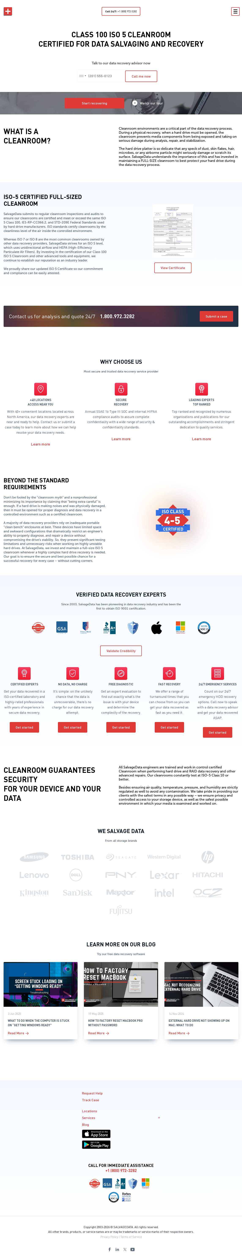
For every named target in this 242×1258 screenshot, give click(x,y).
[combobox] (82, 76)
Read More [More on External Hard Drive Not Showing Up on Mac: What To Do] (177, 1033)
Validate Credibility (121, 650)
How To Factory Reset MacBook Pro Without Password (115, 1023)
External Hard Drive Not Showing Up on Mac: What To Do (199, 1023)
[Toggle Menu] (235, 11)
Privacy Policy (109, 1237)
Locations (89, 1111)
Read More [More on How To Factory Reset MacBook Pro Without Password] (96, 1033)
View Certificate (173, 267)
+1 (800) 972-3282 (121, 11)
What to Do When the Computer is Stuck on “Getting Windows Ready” (38, 1023)
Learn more (40, 444)
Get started (24, 727)
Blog (85, 1124)
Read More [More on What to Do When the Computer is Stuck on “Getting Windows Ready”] (16, 1033)
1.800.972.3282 (117, 316)
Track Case (90, 1100)
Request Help (92, 1093)
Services (121, 1117)
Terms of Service (131, 1237)
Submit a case (216, 316)
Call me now (141, 76)
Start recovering (94, 103)
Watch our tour (147, 103)
